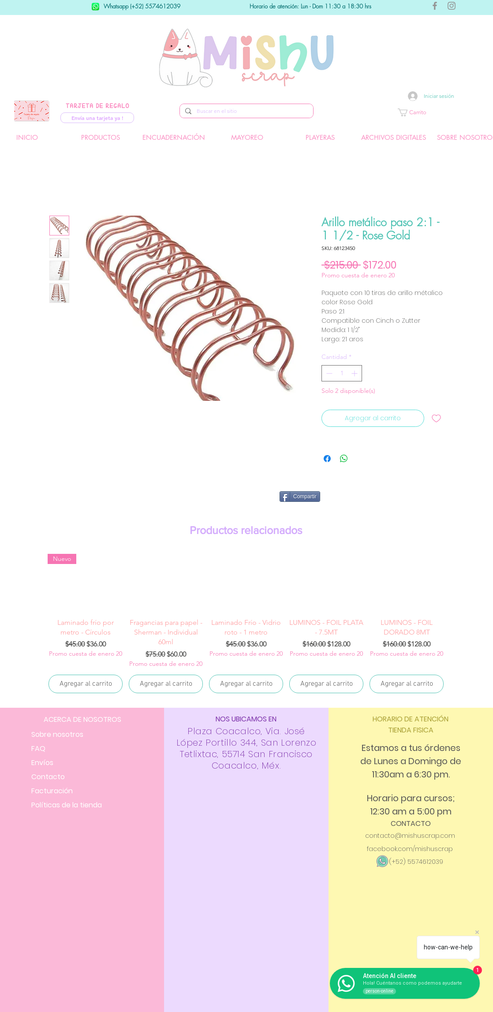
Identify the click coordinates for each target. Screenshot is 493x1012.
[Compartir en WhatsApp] (344, 458)
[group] (246, 624)
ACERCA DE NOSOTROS (82, 719)
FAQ (38, 748)
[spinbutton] (342, 373)
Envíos (42, 763)
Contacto (48, 777)
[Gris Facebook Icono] (435, 5)
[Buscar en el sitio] (246, 111)
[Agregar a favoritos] (436, 418)
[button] (438, 112)
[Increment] (355, 373)
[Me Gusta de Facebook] (386, 500)
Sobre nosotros (57, 734)
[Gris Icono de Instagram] (451, 5)
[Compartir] (300, 496)
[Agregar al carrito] (86, 684)
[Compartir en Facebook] (327, 458)
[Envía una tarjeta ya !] (97, 117)
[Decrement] (328, 373)
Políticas (66, 805)
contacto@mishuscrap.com (410, 835)
